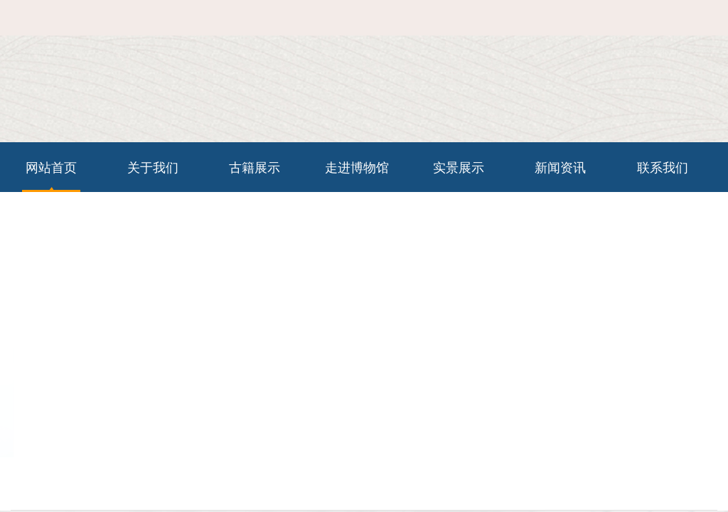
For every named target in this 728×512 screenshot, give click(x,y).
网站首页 (599, 28)
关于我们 (152, 167)
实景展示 (458, 167)
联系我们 (650, 28)
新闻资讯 (560, 167)
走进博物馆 (357, 167)
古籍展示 (254, 167)
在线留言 (702, 28)
